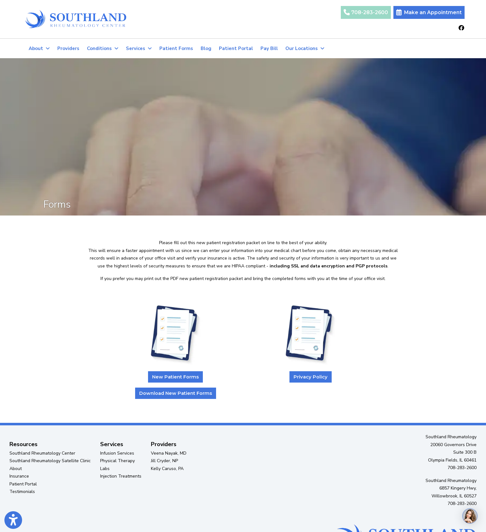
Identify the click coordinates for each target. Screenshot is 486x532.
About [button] (39, 48)
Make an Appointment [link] (429, 12)
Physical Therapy (117, 461)
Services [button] (139, 48)
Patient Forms (176, 48)
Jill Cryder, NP (164, 461)
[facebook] (461, 28)
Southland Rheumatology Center (42, 453)
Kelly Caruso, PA (167, 469)
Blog (206, 48)
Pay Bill (269, 48)
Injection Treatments (120, 476)
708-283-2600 (366, 12)
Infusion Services (117, 453)
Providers (68, 48)
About (15, 469)
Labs (105, 469)
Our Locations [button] (304, 48)
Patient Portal (238, 48)
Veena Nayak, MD (168, 453)
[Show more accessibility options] (13, 520)
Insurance (19, 476)
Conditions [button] (102, 48)
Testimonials (22, 492)
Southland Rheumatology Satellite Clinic (50, 461)
